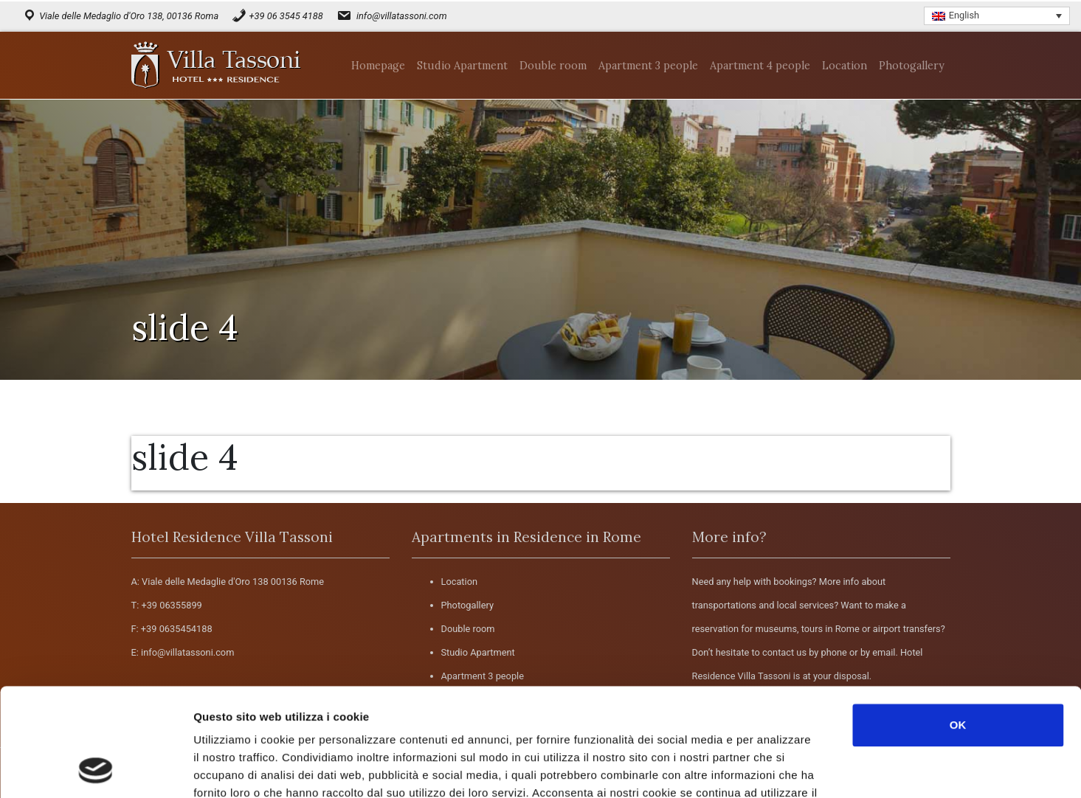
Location (459, 581)
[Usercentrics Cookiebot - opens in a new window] (95, 769)
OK (958, 623)
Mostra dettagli (783, 769)
